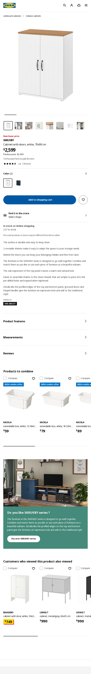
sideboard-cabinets (12, 16)
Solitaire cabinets (33, 16)
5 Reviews (26, 163)
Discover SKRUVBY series (23, 538)
